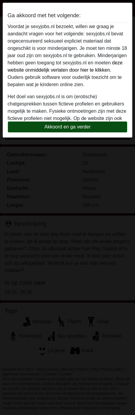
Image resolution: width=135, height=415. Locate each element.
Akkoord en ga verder (67, 126)
